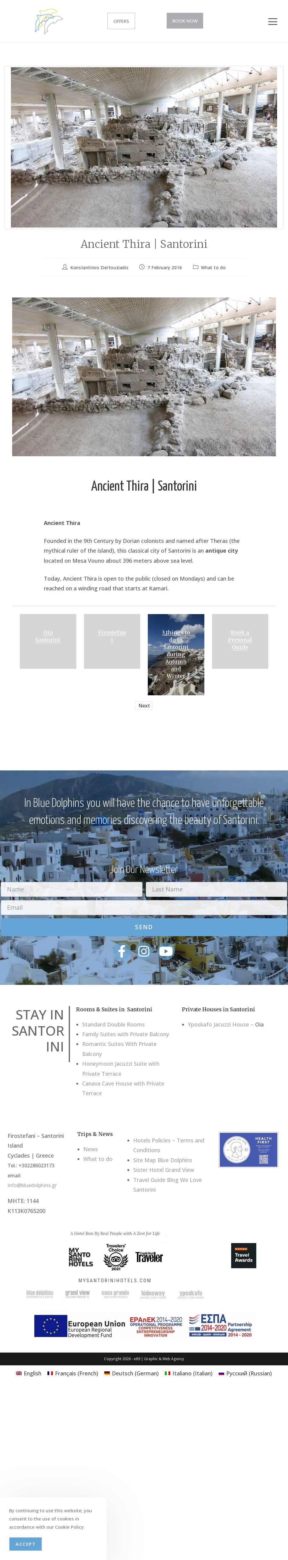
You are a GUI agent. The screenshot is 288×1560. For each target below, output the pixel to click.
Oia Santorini (48, 636)
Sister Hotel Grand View (163, 1169)
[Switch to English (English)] (28, 1373)
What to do (213, 267)
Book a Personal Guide (240, 640)
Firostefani (112, 636)
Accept (26, 1544)
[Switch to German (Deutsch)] (131, 1373)
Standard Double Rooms (113, 1024)
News (90, 1149)
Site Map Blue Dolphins (162, 1160)
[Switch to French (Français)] (72, 1373)
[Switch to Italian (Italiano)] (189, 1373)
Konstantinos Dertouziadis (99, 267)
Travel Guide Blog (156, 1179)
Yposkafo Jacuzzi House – (221, 1024)
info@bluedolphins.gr (32, 1185)
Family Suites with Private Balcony (125, 1034)
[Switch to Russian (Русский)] (245, 1373)
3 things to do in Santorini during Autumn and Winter (176, 654)
